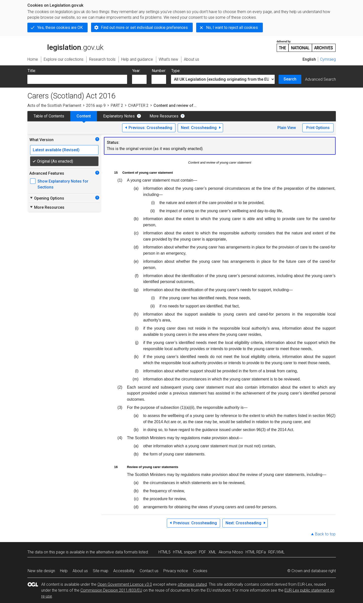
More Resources (164, 116)
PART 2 (117, 105)
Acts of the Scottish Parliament (54, 105)
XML (212, 552)
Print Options (318, 127)
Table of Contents (49, 116)
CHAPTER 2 (138, 105)
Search (290, 79)
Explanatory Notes (119, 116)
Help (64, 570)
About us (80, 570)
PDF (202, 552)
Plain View (286, 127)
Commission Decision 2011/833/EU (111, 590)
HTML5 (164, 552)
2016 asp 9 (96, 105)
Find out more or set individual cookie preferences (144, 27)
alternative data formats (117, 552)
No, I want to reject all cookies (232, 27)
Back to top (325, 534)
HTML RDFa (256, 552)
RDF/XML (276, 552)
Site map (100, 570)
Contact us (149, 570)
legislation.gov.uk (65, 46)
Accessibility (124, 570)
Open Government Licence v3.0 (124, 584)
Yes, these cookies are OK (60, 27)
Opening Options (46, 198)
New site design (41, 570)
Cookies (200, 570)
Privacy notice (175, 570)
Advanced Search (320, 79)
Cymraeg (328, 59)
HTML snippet (184, 552)
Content (83, 116)
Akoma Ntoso (231, 552)
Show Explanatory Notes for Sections (63, 184)
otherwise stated (192, 584)
